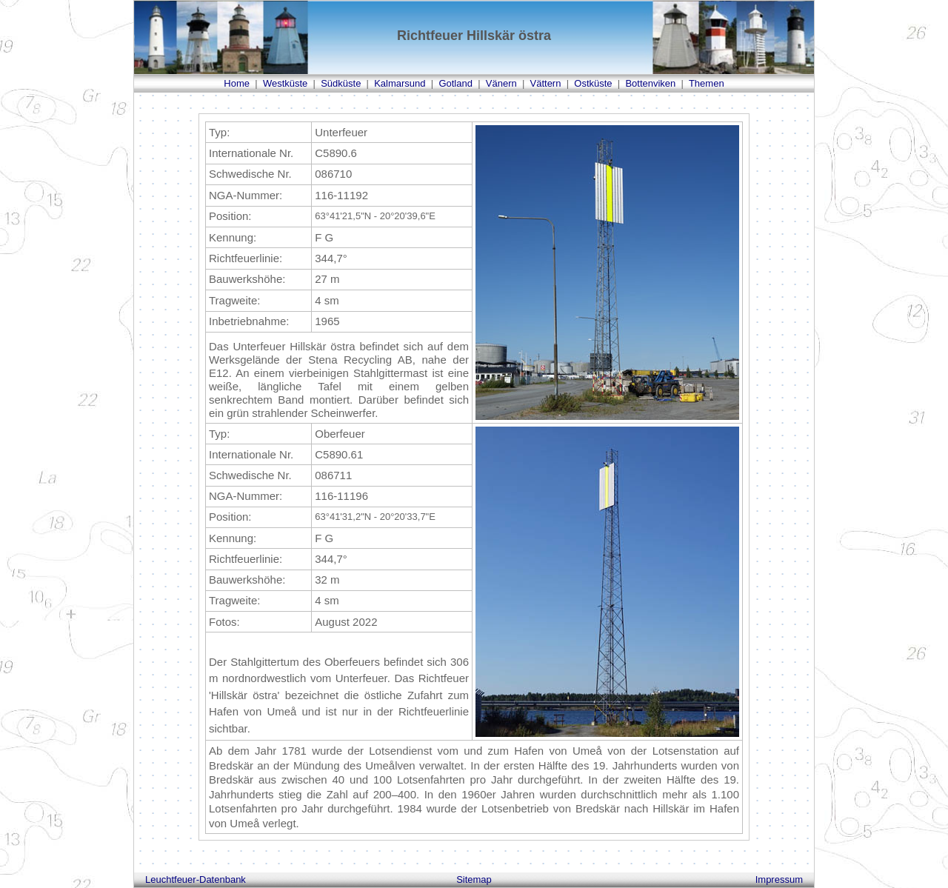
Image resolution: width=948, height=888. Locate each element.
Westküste (285, 83)
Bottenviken (650, 83)
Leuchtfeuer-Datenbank (195, 879)
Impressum (779, 879)
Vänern (501, 83)
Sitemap (474, 879)
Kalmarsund (399, 83)
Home (237, 83)
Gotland (455, 83)
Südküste (341, 83)
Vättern (545, 83)
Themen (706, 83)
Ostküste (593, 83)
